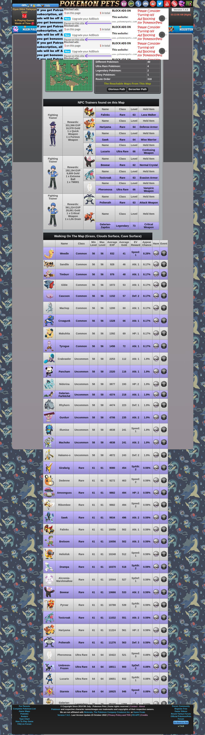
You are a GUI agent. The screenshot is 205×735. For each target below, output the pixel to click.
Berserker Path (138, 89)
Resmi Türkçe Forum (181, 714)
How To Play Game (24, 721)
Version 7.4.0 (181, 9)
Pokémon (55, 709)
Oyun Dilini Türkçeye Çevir (24, 13)
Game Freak (139, 712)
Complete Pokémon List (24, 709)
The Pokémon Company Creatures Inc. (112, 712)
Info (48, 5)
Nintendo (88, 712)
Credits (144, 715)
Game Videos (181, 711)
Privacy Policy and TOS (119, 715)
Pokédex (24, 714)
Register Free (181, 709)
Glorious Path (116, 89)
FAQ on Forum (24, 724)
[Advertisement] (94, 33)
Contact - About (137, 706)
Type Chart (24, 719)
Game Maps (24, 711)
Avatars (24, 716)
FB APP (135, 715)
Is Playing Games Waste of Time (24, 22)
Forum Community (181, 706)
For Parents (24, 706)
